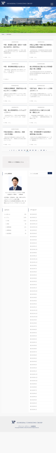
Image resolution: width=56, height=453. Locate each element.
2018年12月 (9, 394)
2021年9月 (8, 339)
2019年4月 (8, 381)
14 (30, 150)
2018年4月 (8, 420)
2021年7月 (8, 345)
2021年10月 (9, 335)
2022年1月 (8, 326)
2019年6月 (8, 375)
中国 (6, 57)
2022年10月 (9, 309)
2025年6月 (8, 250)
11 (21, 150)
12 (24, 150)
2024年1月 (8, 273)
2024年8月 (8, 270)
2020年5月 (8, 352)
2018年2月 (8, 427)
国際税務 (42, 213)
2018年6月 (8, 414)
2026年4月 (8, 231)
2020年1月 (8, 362)
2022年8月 (8, 316)
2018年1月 (8, 430)
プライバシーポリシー (24, 447)
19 (41, 150)
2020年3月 (8, 355)
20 (44, 150)
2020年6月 (8, 348)
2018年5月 (8, 417)
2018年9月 (8, 404)
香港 (42, 210)
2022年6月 (8, 319)
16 (35, 150)
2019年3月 (8, 384)
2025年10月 (9, 244)
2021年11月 (9, 332)
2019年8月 (8, 368)
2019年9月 (8, 365)
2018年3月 (8, 424)
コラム (9, 57)
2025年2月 (8, 260)
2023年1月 (8, 306)
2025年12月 (9, 237)
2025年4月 (8, 257)
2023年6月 (8, 290)
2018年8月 (8, 407)
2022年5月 (8, 322)
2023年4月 (8, 296)
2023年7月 (8, 286)
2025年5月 (8, 254)
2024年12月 (9, 267)
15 (33, 150)
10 (19, 150)
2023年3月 (8, 299)
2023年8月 (8, 283)
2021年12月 (9, 329)
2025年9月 (8, 247)
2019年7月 (8, 371)
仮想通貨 (42, 220)
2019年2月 (8, 388)
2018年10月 (9, 401)
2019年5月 (8, 378)
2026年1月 (8, 234)
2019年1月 (8, 391)
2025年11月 (9, 241)
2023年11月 (9, 280)
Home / (4, 34)
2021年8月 (8, 342)
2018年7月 (8, 410)
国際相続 (42, 216)
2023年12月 (9, 277)
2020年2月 (8, 358)
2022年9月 (8, 312)
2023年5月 (8, 293)
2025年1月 (8, 263)
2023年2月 (8, 303)
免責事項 (33, 447)
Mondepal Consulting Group (20, 3)
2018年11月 (9, 397)
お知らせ (6, 79)
